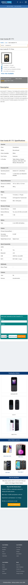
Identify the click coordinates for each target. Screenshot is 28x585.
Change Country (19, 573)
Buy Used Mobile (17, 6)
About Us (18, 565)
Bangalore (4, 547)
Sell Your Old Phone (14, 477)
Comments (8, 45)
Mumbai (4, 549)
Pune (3, 551)
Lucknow (18, 549)
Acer (6, 42)
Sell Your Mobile (10, 6)
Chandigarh (4, 569)
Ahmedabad (18, 553)
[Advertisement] (14, 23)
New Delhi (18, 547)
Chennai (4, 553)
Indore (3, 567)
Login (21, 2)
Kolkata (17, 551)
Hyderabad (4, 556)
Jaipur (17, 556)
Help (17, 567)
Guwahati (4, 573)
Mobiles (2, 42)
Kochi (3, 571)
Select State (17, 2)
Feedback (21, 567)
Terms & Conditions (20, 571)
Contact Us (18, 569)
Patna (3, 565)
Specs (2, 45)
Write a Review (19, 78)
